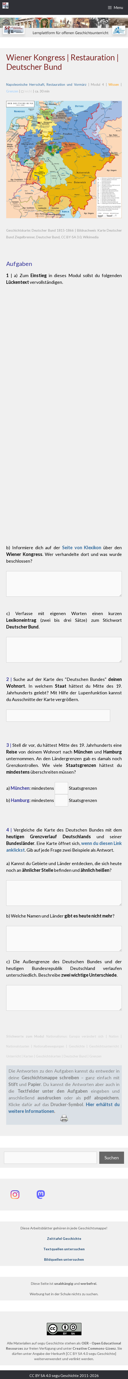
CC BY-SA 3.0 (71, 237)
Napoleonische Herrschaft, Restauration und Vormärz (46, 84)
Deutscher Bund (48, 237)
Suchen (111, 1157)
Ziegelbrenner (25, 237)
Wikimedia (90, 237)
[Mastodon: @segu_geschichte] (40, 1195)
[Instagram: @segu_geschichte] (15, 1195)
